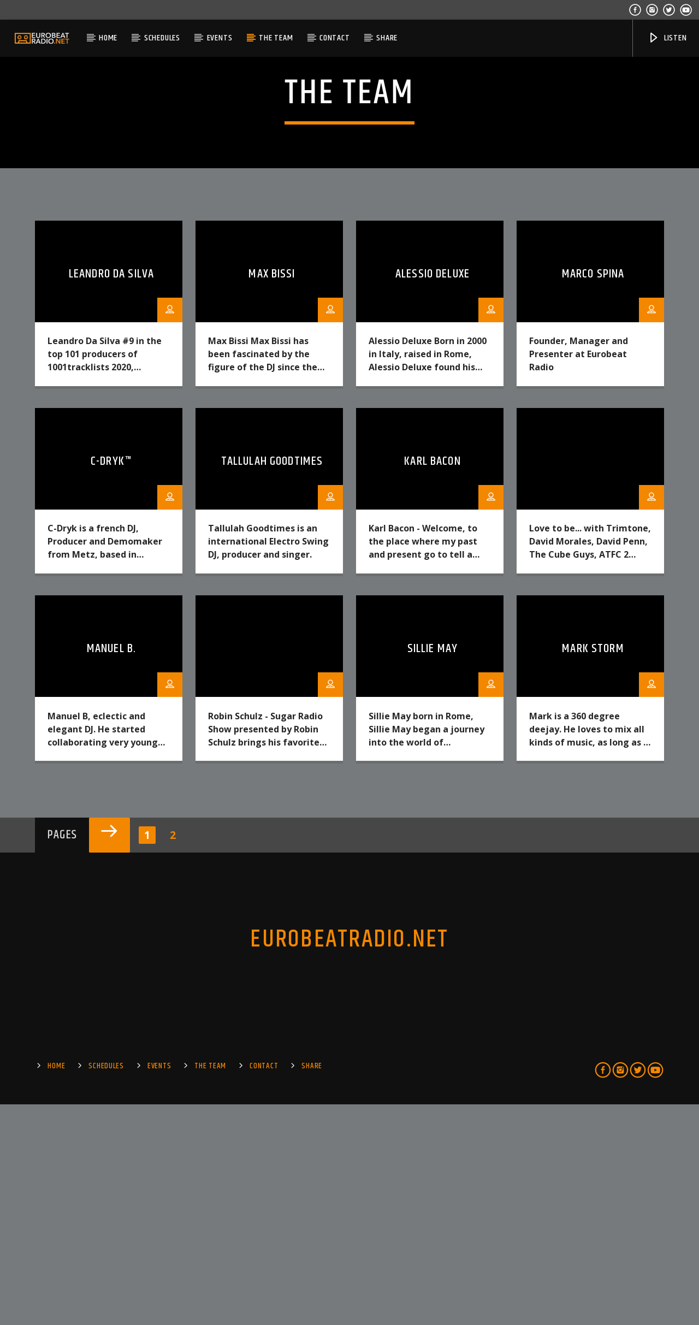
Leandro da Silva (111, 494)
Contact (334, 38)
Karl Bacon (432, 681)
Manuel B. (111, 869)
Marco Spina (593, 494)
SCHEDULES (162, 38)
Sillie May (432, 869)
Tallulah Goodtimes (272, 681)
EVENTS (220, 38)
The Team (276, 38)
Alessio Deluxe (432, 494)
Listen (667, 38)
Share (387, 38)
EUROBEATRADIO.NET (349, 1160)
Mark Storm (593, 869)
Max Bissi (271, 494)
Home (108, 38)
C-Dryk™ (111, 681)
